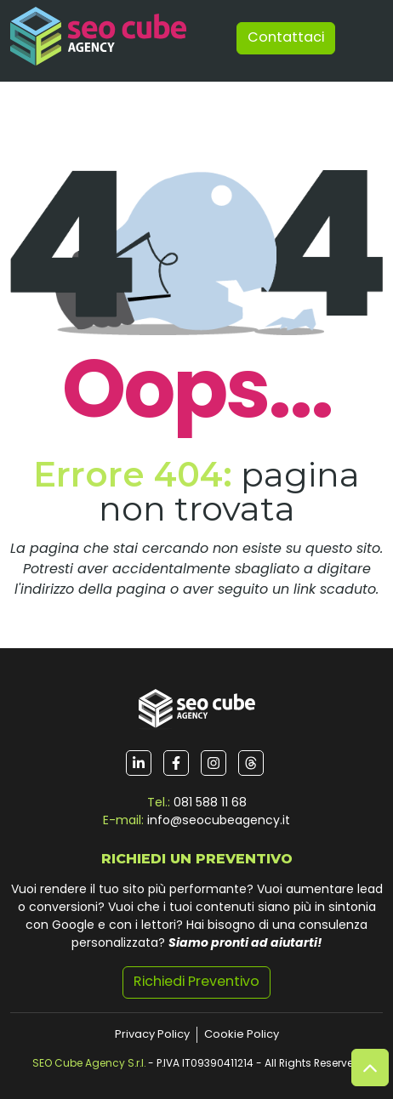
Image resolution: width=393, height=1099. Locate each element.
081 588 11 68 (210, 803)
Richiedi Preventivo (196, 982)
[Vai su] (370, 1067)
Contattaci (286, 38)
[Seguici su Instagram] (213, 763)
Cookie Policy (241, 1035)
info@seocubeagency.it (218, 821)
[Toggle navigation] (362, 38)
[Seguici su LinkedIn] (138, 763)
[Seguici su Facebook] (176, 763)
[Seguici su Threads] (251, 763)
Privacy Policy (152, 1035)
